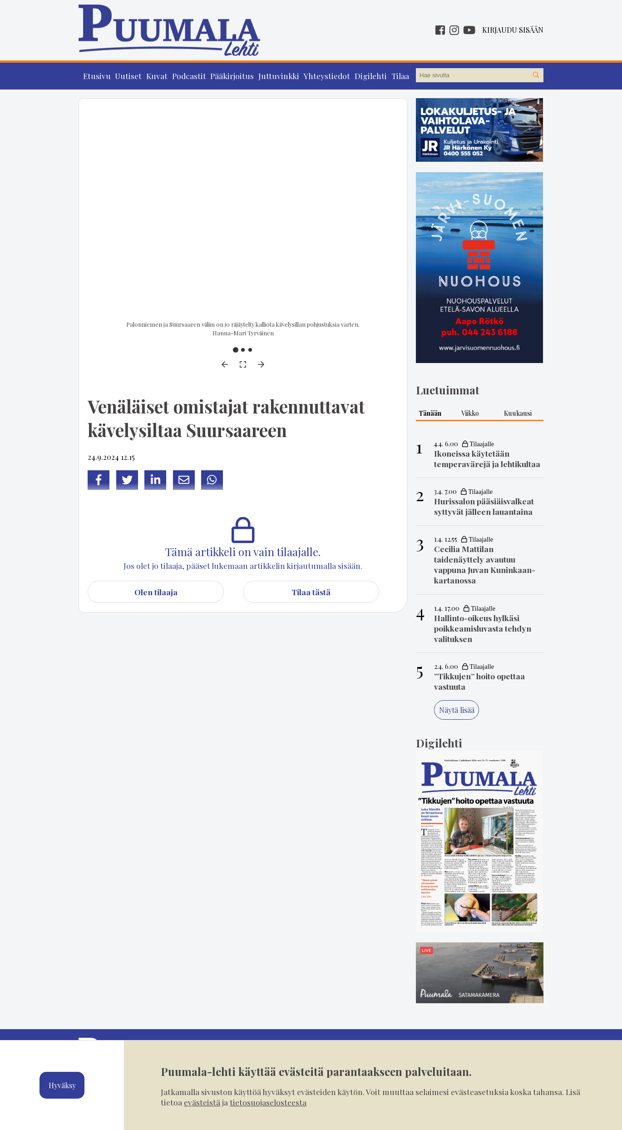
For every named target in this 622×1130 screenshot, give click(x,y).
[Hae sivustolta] (536, 75)
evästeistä (202, 1102)
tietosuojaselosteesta (268, 1102)
